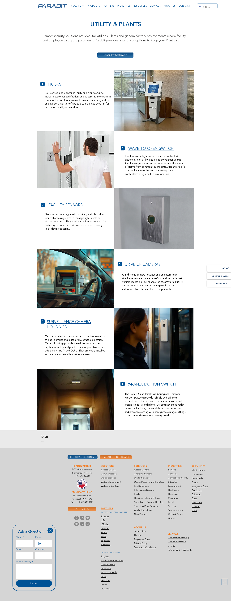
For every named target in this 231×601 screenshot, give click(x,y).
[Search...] (207, 7)
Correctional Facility (178, 477)
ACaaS (225, 268)
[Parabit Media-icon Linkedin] (82, 518)
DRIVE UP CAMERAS (143, 265)
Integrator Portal (200, 486)
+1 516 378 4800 (82, 476)
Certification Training (178, 537)
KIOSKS (54, 84)
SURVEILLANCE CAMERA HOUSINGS (69, 324)
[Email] (23, 555)
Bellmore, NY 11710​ (82, 472)
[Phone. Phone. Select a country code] (40, 543)
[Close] (50, 530)
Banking (172, 469)
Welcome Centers (110, 485)
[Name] (23, 543)
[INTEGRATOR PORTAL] (83, 457)
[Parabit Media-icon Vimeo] (88, 518)
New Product (222, 283)
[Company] (42, 555)
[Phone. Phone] (47, 543)
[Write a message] (34, 572)
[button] (78, 6)
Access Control (108, 469)
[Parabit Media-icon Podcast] (76, 518)
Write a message (24, 561)
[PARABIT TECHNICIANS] (116, 457)
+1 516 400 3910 (85, 502)
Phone (38, 537)
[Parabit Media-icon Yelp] (82, 524)
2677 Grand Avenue (82, 469)
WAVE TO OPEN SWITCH (151, 149)
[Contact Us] (82, 509)
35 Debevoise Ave (82, 495)
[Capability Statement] (115, 55)
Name (20, 537)
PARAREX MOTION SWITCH (151, 384)
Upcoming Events (220, 276)
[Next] (42, 84)
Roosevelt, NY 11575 (82, 498)
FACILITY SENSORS (65, 205)
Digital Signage (108, 477)
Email (19, 549)
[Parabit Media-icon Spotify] (88, 524)
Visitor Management (111, 481)
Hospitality (173, 493)
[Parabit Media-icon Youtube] (76, 524)
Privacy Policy (140, 543)
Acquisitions (140, 531)
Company (41, 549)
